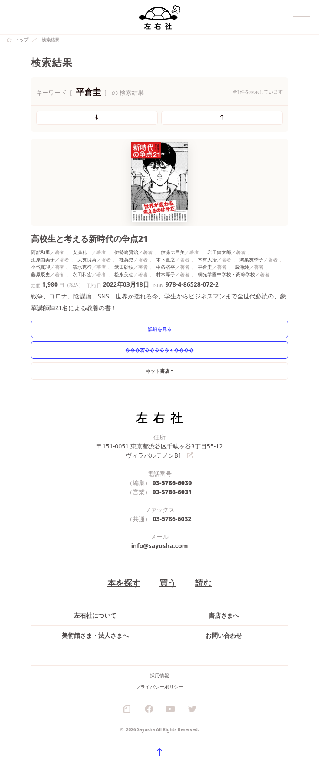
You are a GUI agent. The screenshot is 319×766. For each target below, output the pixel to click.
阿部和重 (40, 252)
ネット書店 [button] (157, 371)
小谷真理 (40, 267)
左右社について (95, 615)
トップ (21, 40)
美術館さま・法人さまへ (95, 635)
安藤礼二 (82, 252)
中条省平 (165, 267)
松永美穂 (123, 274)
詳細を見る (160, 329)
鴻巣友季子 (251, 259)
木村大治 (207, 259)
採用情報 (159, 675)
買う (168, 583)
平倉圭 (205, 267)
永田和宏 (82, 274)
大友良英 (86, 259)
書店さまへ (224, 615)
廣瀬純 (242, 267)
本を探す (123, 583)
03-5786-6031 (172, 492)
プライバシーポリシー (159, 686)
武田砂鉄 (123, 267)
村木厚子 (165, 274)
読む (203, 583)
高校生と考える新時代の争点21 (89, 238)
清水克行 (82, 267)
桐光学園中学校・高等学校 (226, 274)
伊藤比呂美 (173, 252)
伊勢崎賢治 (126, 252)
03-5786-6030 (172, 482)
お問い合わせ (224, 635)
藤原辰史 (40, 274)
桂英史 (126, 259)
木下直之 (165, 259)
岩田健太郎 (219, 252)
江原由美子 (43, 259)
